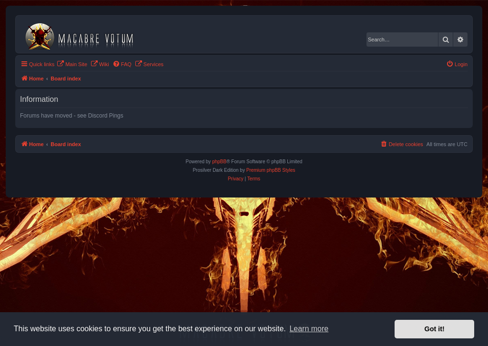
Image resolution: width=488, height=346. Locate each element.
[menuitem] (72, 64)
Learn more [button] (308, 329)
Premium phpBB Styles (270, 170)
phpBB (219, 161)
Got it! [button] (435, 329)
